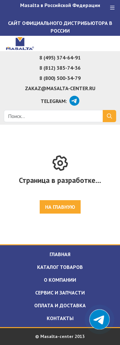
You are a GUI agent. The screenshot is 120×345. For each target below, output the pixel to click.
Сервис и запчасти (60, 292)
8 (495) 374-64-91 (60, 57)
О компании (60, 280)
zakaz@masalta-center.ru (60, 88)
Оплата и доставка (60, 305)
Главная (60, 254)
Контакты (60, 318)
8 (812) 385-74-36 (60, 68)
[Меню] (112, 7)
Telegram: (54, 101)
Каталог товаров (60, 267)
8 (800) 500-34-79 (60, 78)
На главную (60, 207)
